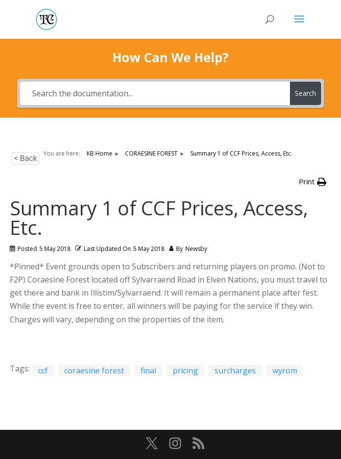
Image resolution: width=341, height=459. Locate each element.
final (148, 370)
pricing (185, 370)
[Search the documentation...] (155, 93)
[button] (312, 181)
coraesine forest (94, 370)
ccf (43, 370)
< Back (25, 158)
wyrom (284, 370)
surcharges (235, 370)
